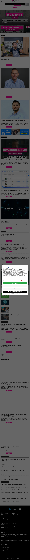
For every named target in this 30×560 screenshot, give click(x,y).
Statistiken (11, 280)
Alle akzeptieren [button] (15, 283)
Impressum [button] (20, 293)
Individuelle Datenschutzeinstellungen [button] (15, 291)
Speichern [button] (15, 286)
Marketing (17, 280)
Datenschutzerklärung (10, 277)
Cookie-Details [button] (10, 293)
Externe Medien (23, 280)
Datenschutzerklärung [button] (15, 293)
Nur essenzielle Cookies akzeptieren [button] (15, 288)
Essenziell (5, 280)
